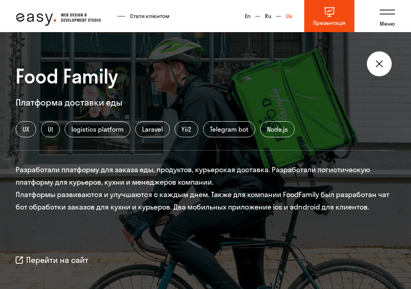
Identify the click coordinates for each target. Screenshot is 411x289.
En (247, 16)
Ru (268, 16)
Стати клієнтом (149, 16)
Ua (289, 16)
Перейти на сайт (52, 260)
